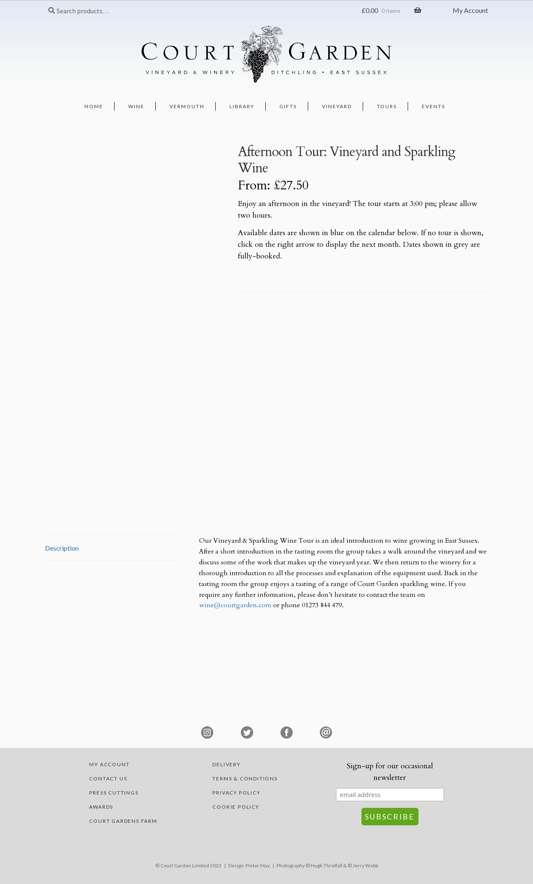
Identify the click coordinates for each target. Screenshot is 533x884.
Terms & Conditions (244, 778)
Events (433, 106)
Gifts (288, 106)
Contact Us (108, 778)
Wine (136, 106)
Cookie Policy (235, 807)
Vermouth (186, 106)
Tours (387, 106)
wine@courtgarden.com (235, 605)
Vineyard (337, 106)
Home (94, 106)
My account (109, 764)
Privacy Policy (236, 793)
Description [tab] (62, 548)
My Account (470, 10)
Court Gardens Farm (123, 821)
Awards (101, 807)
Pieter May (258, 865)
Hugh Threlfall (326, 865)
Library (241, 106)
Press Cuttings (113, 793)
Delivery (226, 764)
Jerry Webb (365, 865)
